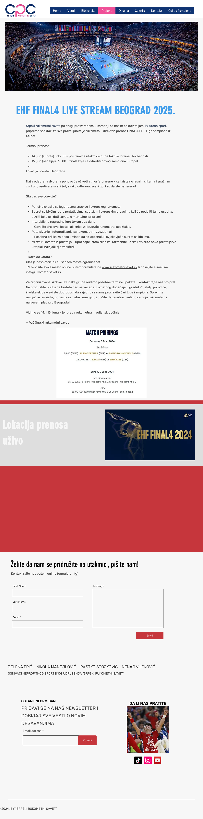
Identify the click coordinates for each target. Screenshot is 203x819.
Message (98, 585)
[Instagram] (76, 573)
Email (16, 617)
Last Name (19, 601)
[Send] (149, 635)
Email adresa (32, 730)
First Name (19, 585)
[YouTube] (157, 760)
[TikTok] (138, 760)
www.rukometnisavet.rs (119, 267)
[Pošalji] (87, 740)
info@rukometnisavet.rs (43, 272)
